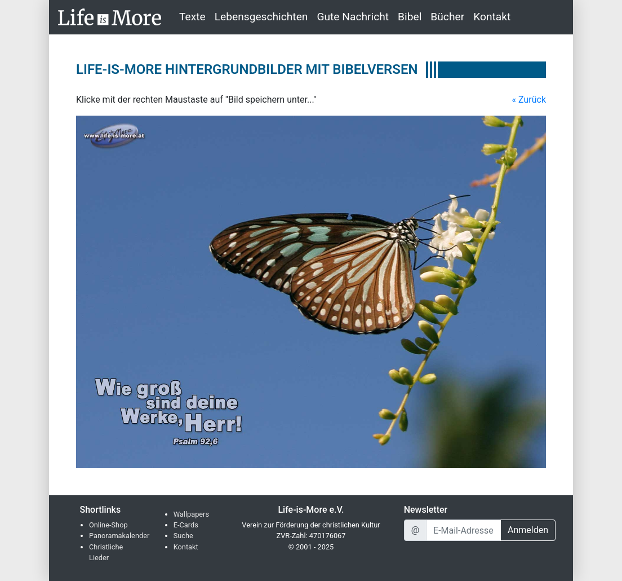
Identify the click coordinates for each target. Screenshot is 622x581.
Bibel (409, 16)
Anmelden (528, 530)
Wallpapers (191, 514)
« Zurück (529, 99)
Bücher (447, 16)
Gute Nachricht (353, 16)
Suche (183, 535)
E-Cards (186, 525)
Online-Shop (108, 525)
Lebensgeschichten (261, 16)
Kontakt (491, 16)
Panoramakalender (119, 535)
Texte (192, 16)
